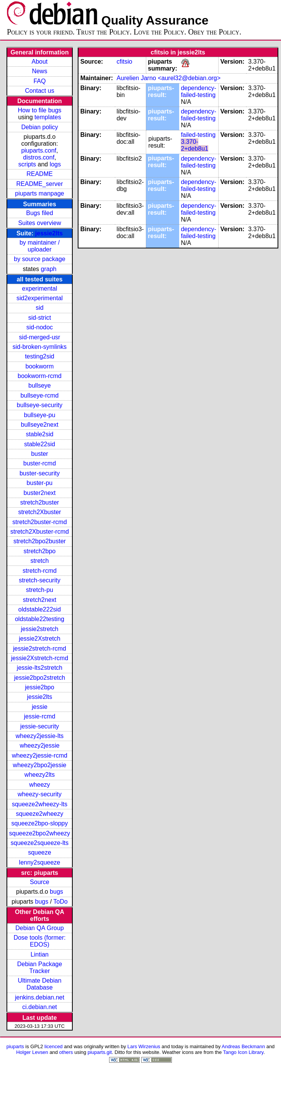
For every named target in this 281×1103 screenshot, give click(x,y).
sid (39, 307)
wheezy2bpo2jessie (40, 765)
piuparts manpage (39, 193)
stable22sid (39, 444)
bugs (56, 891)
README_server (39, 184)
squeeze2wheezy (40, 813)
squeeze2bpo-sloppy (39, 823)
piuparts (15, 1046)
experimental (39, 288)
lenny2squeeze (39, 862)
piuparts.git (100, 1052)
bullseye (39, 385)
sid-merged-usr (39, 337)
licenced (53, 1046)
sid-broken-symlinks (40, 347)
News (39, 71)
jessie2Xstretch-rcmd (39, 658)
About (40, 61)
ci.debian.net (39, 1007)
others (66, 1052)
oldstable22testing (39, 619)
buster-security (40, 473)
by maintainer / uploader (40, 246)
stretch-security (39, 580)
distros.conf (38, 157)
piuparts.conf (38, 150)
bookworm (40, 366)
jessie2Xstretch (39, 638)
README (39, 174)
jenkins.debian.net (39, 997)
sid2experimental (39, 298)
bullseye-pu (40, 415)
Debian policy (39, 127)
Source (39, 882)
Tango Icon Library (243, 1052)
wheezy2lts (40, 774)
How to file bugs (39, 110)
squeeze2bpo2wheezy (39, 833)
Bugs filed (39, 213)
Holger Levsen (32, 1052)
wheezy (39, 784)
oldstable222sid (39, 609)
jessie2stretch (40, 629)
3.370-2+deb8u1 (194, 145)
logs (55, 164)
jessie (39, 707)
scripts (27, 164)
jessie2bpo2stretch (39, 677)
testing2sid (39, 356)
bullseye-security (39, 405)
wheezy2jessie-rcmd (39, 755)
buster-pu (40, 483)
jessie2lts (49, 233)
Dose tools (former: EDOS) (39, 941)
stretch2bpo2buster (39, 541)
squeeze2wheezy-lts (39, 804)
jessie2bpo (39, 687)
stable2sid (39, 434)
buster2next (40, 493)
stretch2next (39, 600)
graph (49, 269)
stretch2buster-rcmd (39, 522)
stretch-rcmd (40, 570)
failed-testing (198, 135)
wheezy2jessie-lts (40, 736)
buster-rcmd (39, 463)
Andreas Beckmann (243, 1046)
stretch (39, 560)
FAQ (39, 81)
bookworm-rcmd (40, 376)
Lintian (40, 954)
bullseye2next (39, 424)
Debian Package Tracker (39, 967)
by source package (39, 259)
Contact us (39, 90)
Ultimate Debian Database (40, 984)
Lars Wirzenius (143, 1046)
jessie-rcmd (40, 716)
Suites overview (39, 223)
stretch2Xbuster (39, 512)
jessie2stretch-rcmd (39, 648)
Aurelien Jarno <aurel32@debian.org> (169, 78)
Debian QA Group (39, 928)
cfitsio (124, 61)
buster (39, 453)
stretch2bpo (40, 551)
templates (47, 117)
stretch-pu (39, 590)
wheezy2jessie (39, 745)
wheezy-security (40, 794)
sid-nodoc (39, 327)
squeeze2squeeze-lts (40, 843)
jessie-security (39, 726)
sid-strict (39, 317)
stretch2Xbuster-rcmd (39, 531)
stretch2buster (39, 502)
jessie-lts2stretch (39, 667)
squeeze (39, 852)
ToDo (60, 901)
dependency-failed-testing (198, 91)
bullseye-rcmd (40, 395)
